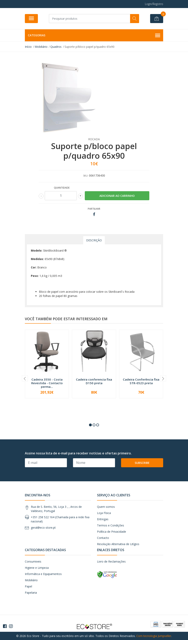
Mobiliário (31, 580)
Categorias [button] (94, 35)
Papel (28, 586)
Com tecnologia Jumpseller (153, 636)
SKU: (85, 175)
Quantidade (62, 187)
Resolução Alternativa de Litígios (118, 544)
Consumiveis (33, 561)
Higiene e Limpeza (37, 568)
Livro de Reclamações (111, 561)
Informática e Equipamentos (43, 574)
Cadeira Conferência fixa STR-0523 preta (141, 381)
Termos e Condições (110, 525)
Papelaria (31, 592)
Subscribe (142, 463)
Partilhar (94, 208)
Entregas (102, 519)
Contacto (103, 538)
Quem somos (106, 507)
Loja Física (104, 513)
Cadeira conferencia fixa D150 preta (94, 381)
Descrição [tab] (94, 240)
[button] (90, 425)
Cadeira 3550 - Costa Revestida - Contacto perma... (47, 383)
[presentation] (25, 378)
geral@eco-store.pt (43, 527)
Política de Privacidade (111, 531)
